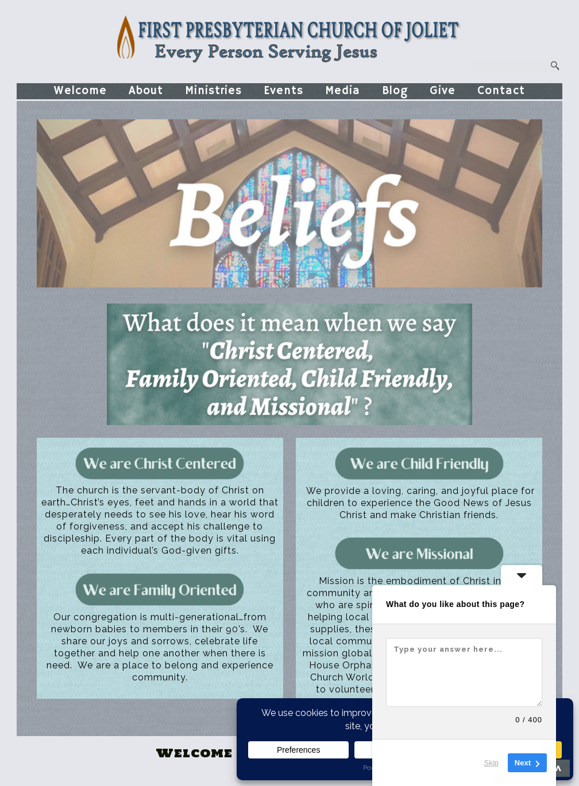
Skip (491, 762)
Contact (501, 91)
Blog (395, 91)
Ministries (213, 91)
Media (342, 91)
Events (283, 91)
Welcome (80, 91)
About (146, 91)
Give (443, 91)
